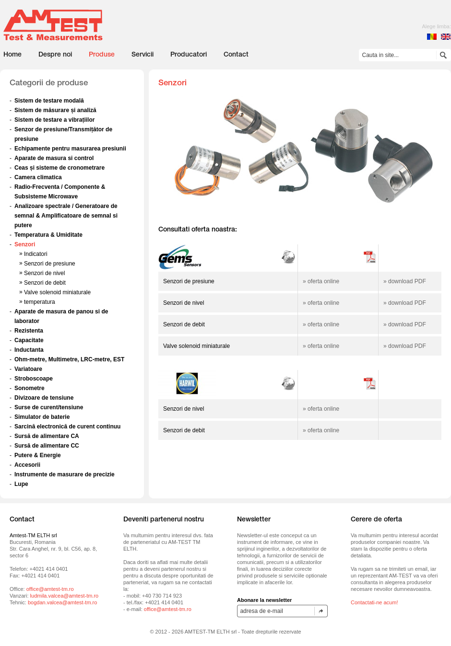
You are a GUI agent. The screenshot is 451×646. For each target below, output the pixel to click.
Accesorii (27, 464)
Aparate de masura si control (54, 158)
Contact (236, 55)
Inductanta (29, 349)
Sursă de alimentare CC (46, 445)
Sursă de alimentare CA (46, 436)
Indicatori (35, 254)
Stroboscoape (33, 378)
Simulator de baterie (42, 417)
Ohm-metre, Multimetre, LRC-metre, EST (69, 359)
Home (12, 55)
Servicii (142, 55)
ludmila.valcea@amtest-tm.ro (64, 596)
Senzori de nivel (44, 273)
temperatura (39, 302)
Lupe (21, 484)
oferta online (323, 281)
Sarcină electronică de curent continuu (67, 426)
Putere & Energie (37, 455)
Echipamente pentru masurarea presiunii (70, 148)
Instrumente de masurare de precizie (64, 474)
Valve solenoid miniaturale (57, 292)
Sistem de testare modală (49, 100)
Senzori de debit (45, 282)
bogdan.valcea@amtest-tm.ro (62, 602)
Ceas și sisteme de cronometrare (59, 167)
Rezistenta (28, 330)
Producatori (188, 55)
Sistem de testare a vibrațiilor (54, 119)
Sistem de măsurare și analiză (55, 110)
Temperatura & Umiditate (48, 234)
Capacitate (29, 340)
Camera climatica (38, 177)
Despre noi (55, 55)
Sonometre (29, 388)
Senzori (24, 244)
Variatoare (28, 369)
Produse (102, 55)
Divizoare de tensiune (43, 397)
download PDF (407, 281)
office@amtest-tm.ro (50, 589)
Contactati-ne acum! (374, 602)
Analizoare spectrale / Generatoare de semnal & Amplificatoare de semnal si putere (66, 216)
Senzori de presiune (49, 263)
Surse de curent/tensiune (48, 407)
